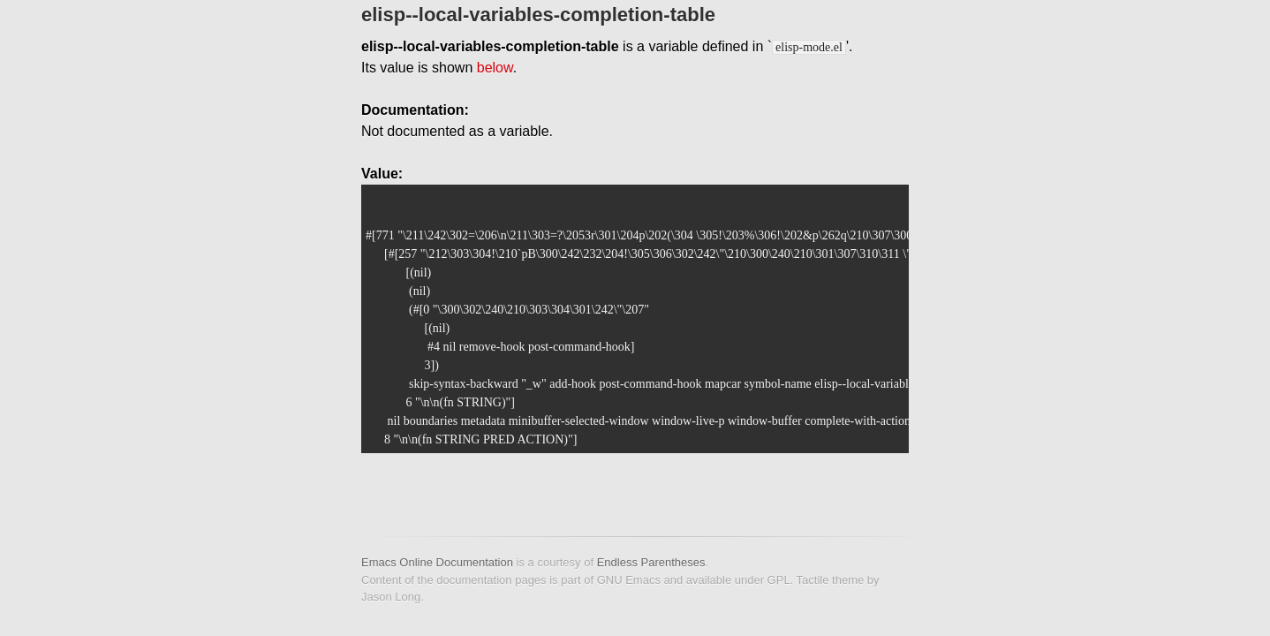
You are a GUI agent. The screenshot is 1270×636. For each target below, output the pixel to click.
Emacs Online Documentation (437, 562)
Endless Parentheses (651, 562)
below (495, 67)
